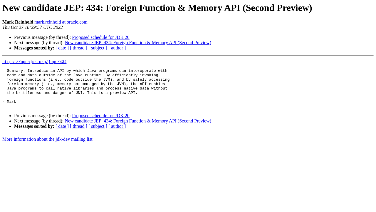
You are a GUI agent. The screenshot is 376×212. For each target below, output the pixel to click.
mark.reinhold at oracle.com (60, 21)
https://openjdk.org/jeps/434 (34, 62)
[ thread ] (78, 47)
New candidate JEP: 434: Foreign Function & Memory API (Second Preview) (138, 42)
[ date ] (62, 47)
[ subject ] (97, 47)
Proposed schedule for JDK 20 (101, 37)
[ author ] (117, 47)
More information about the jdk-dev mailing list (47, 147)
